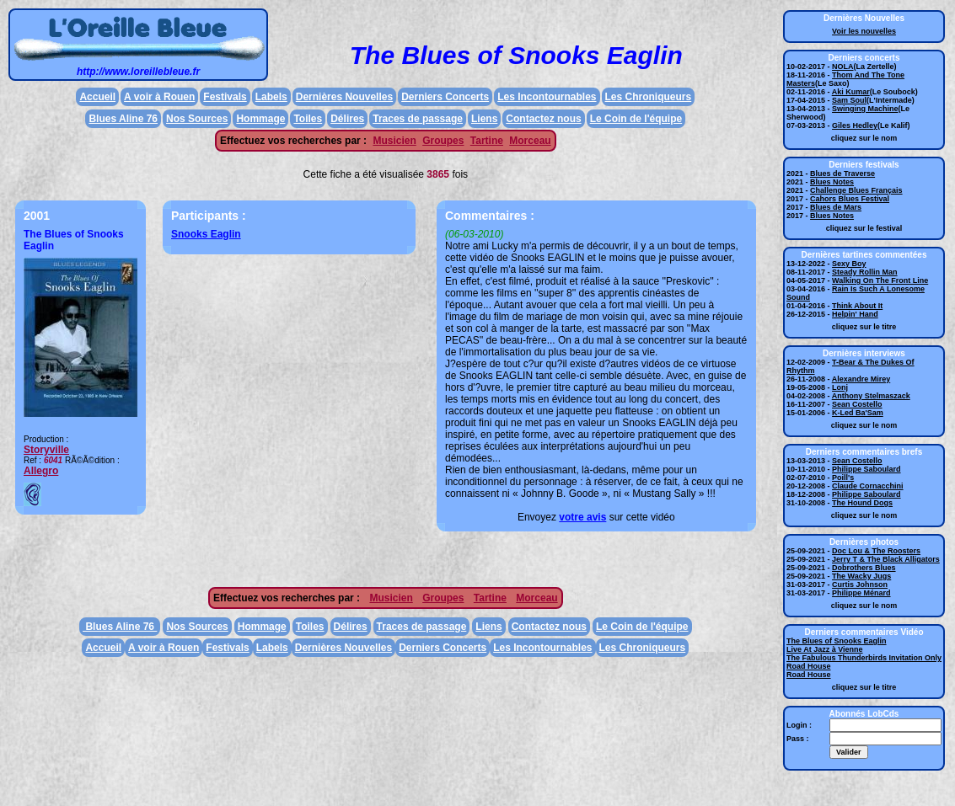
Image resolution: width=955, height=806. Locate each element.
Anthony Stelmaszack (871, 396)
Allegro (41, 471)
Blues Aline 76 (123, 119)
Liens (484, 119)
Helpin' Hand (855, 314)
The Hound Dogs (862, 503)
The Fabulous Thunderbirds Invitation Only (864, 658)
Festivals (224, 97)
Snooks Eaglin (206, 234)
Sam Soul (849, 100)
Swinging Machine (865, 108)
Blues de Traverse (842, 173)
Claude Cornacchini (868, 486)
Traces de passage (418, 119)
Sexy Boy (849, 263)
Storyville (46, 450)
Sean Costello (857, 404)
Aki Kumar (851, 92)
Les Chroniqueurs (648, 97)
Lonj (840, 387)
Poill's (843, 477)
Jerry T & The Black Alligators (886, 559)
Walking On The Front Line (880, 280)
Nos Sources (197, 119)
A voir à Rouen (159, 97)
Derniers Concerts (445, 97)
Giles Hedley (854, 125)
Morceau (529, 141)
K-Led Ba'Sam (857, 412)
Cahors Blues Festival (849, 199)
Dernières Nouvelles (344, 97)
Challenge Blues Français (856, 190)
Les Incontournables (546, 97)
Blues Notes (832, 182)
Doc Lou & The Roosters (876, 551)
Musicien (394, 141)
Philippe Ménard (861, 593)
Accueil (97, 97)
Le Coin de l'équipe (636, 119)
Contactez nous (543, 119)
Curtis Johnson (860, 584)
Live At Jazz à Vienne (824, 649)
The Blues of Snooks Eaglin (836, 641)
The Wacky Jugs (861, 576)
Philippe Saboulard (866, 469)
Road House (808, 666)
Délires (347, 119)
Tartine (486, 141)
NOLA (843, 66)
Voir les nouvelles (864, 31)
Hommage (260, 119)
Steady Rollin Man (865, 272)
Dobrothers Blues (864, 567)
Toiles (307, 119)
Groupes (443, 141)
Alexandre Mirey (861, 379)
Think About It (857, 306)
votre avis (582, 517)
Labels (271, 97)
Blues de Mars (835, 207)
